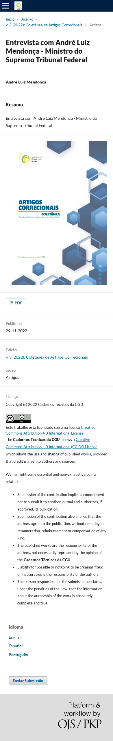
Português (18, 654)
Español (16, 645)
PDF (18, 303)
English (15, 637)
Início (10, 19)
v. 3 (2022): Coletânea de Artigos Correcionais (44, 25)
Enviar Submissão (28, 680)
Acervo (27, 19)
